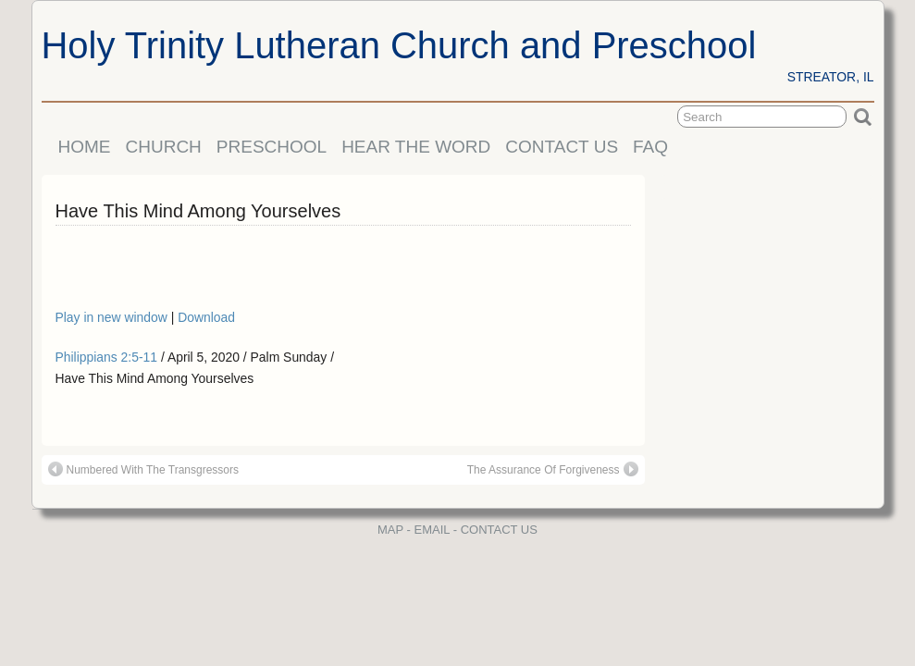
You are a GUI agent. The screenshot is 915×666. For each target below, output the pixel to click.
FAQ (650, 146)
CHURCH (164, 146)
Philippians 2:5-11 (107, 357)
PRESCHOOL (271, 146)
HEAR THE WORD (415, 146)
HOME (84, 146)
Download (206, 317)
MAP (390, 529)
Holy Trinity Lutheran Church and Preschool (399, 45)
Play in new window (113, 317)
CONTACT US (561, 146)
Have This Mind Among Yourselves (198, 211)
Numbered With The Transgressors (144, 469)
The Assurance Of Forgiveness (552, 469)
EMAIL (432, 529)
